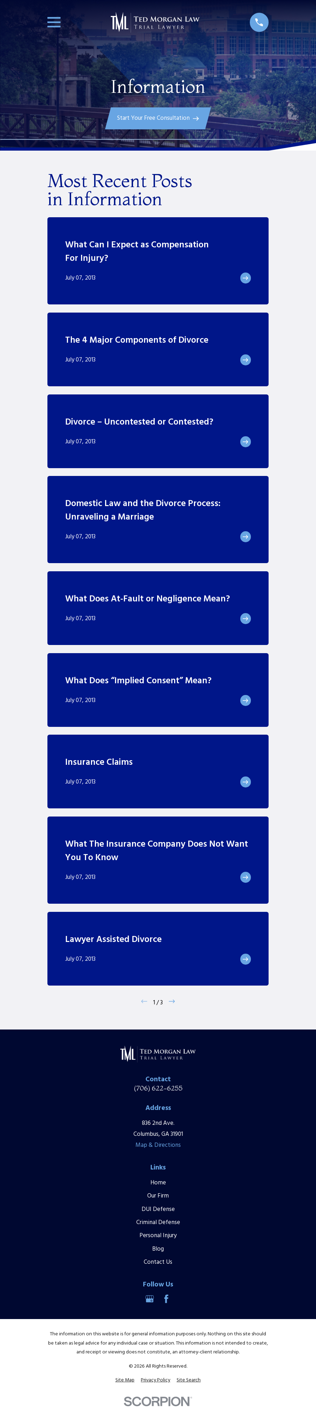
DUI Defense (158, 1209)
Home (158, 1183)
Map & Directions (158, 1145)
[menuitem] (124, 1380)
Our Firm (158, 1196)
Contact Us (158, 1262)
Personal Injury (158, 1235)
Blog (158, 1249)
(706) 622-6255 (158, 1088)
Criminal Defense (158, 1222)
